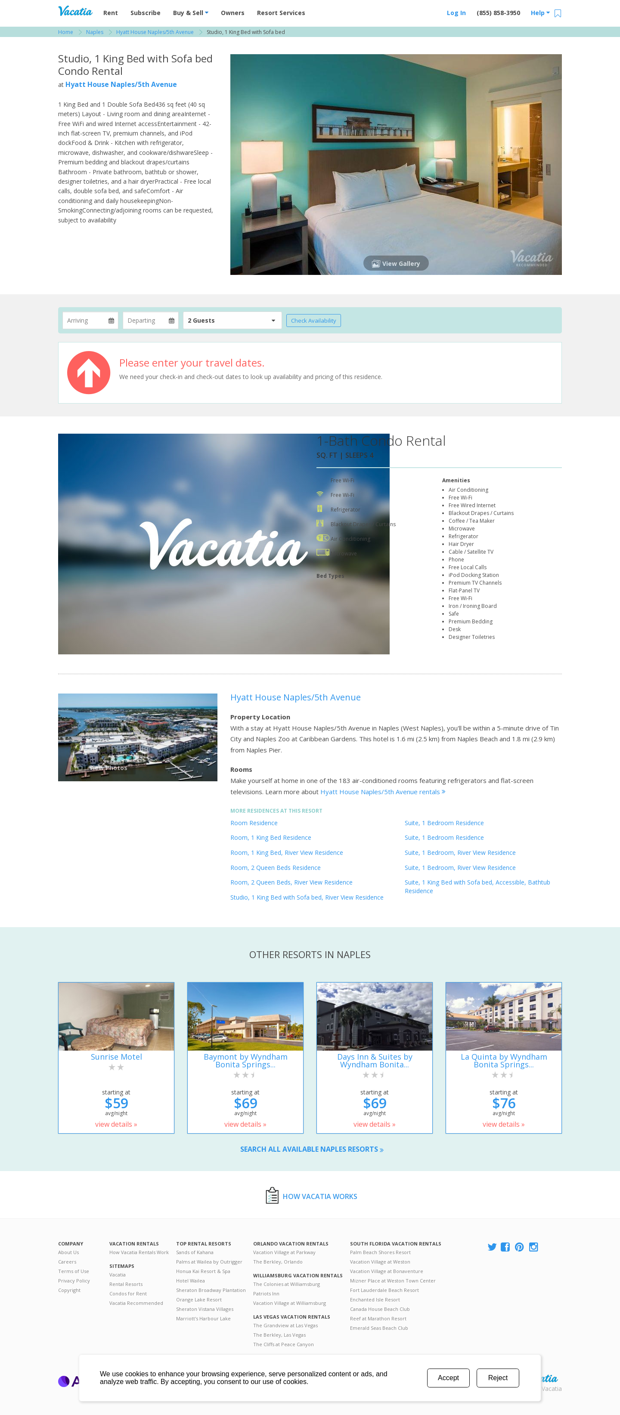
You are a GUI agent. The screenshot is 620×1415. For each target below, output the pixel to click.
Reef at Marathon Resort (378, 1318)
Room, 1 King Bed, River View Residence (286, 852)
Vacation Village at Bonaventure (386, 1271)
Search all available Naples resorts (312, 1149)
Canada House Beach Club (380, 1309)
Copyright (69, 1290)
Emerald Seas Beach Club (379, 1328)
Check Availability (313, 320)
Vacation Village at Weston (380, 1261)
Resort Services (281, 13)
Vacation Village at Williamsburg (289, 1303)
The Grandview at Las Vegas (285, 1325)
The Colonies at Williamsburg (286, 1284)
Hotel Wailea (190, 1280)
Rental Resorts (126, 1284)
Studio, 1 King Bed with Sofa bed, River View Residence (307, 897)
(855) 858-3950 (498, 13)
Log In (456, 13)
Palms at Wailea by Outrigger (209, 1261)
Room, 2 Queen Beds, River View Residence (291, 882)
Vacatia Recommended (136, 1303)
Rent (110, 13)
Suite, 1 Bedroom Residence (444, 823)
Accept (448, 1377)
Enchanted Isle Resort (375, 1299)
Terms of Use (73, 1271)
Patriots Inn (266, 1293)
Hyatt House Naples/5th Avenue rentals (383, 791)
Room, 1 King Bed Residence (270, 837)
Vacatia (117, 1274)
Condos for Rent (128, 1293)
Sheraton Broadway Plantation (211, 1290)
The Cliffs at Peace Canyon (283, 1344)
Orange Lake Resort (199, 1299)
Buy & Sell (190, 13)
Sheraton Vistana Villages (204, 1309)
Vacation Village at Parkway (284, 1252)
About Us (68, 1252)
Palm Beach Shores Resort (380, 1252)
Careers (67, 1261)
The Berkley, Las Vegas (279, 1335)
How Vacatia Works (320, 1196)
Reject (498, 1377)
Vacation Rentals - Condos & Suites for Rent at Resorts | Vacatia (75, 11)
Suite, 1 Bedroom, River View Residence (460, 852)
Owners (233, 13)
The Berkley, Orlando (278, 1261)
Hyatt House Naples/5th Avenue (121, 84)
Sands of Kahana (195, 1252)
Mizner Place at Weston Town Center (393, 1280)
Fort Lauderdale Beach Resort (384, 1290)
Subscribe (145, 13)
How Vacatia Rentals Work (139, 1252)
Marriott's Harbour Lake (203, 1318)
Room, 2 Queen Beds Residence (275, 867)
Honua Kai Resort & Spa (203, 1271)
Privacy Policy (74, 1280)
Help (540, 13)
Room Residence (254, 823)
